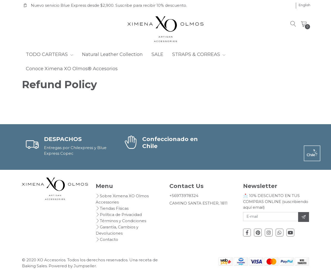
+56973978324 (183, 195)
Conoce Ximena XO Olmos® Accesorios (72, 69)
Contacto (109, 239)
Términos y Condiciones (123, 220)
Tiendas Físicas (114, 208)
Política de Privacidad (121, 214)
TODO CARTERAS (49, 54)
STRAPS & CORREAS (198, 54)
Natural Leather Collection (112, 54)
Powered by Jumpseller (72, 265)
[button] (304, 5)
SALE (157, 54)
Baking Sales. (35, 265)
